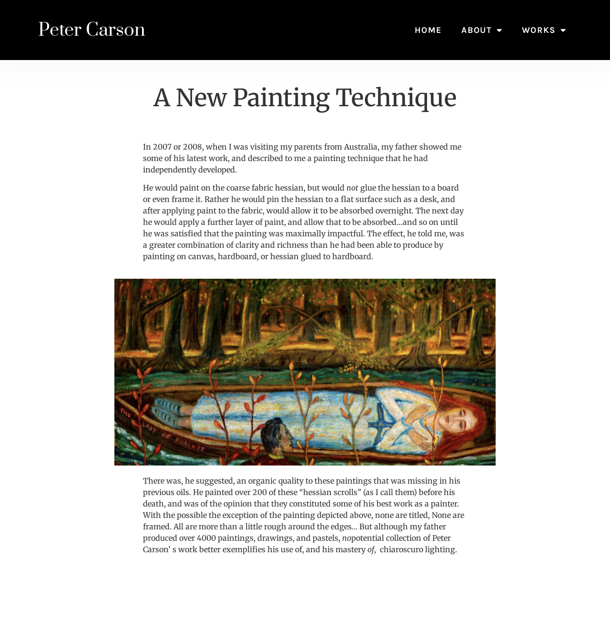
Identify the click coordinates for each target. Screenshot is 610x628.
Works (544, 30)
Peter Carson (91, 30)
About (481, 30)
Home (428, 30)
